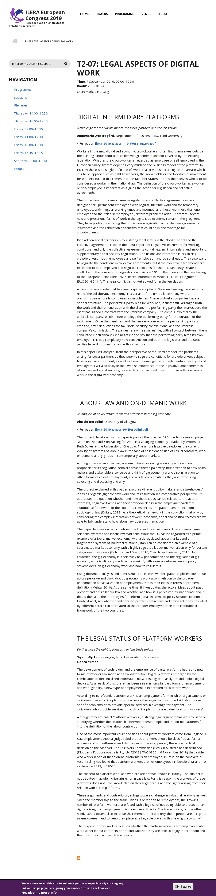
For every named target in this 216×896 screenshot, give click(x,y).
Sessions (20, 97)
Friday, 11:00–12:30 (28, 137)
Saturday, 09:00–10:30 (30, 161)
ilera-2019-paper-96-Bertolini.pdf (121, 429)
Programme (124, 14)
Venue (146, 14)
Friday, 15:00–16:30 (28, 145)
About (163, 14)
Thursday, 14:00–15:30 (31, 113)
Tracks (102, 14)
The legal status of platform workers (139, 638)
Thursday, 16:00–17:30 (31, 121)
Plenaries (21, 105)
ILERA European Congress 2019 (45, 15)
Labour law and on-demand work (131, 403)
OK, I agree (183, 888)
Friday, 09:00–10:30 (28, 129)
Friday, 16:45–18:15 (28, 153)
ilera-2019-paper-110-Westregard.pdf (125, 143)
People (19, 168)
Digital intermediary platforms (128, 117)
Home (84, 14)
